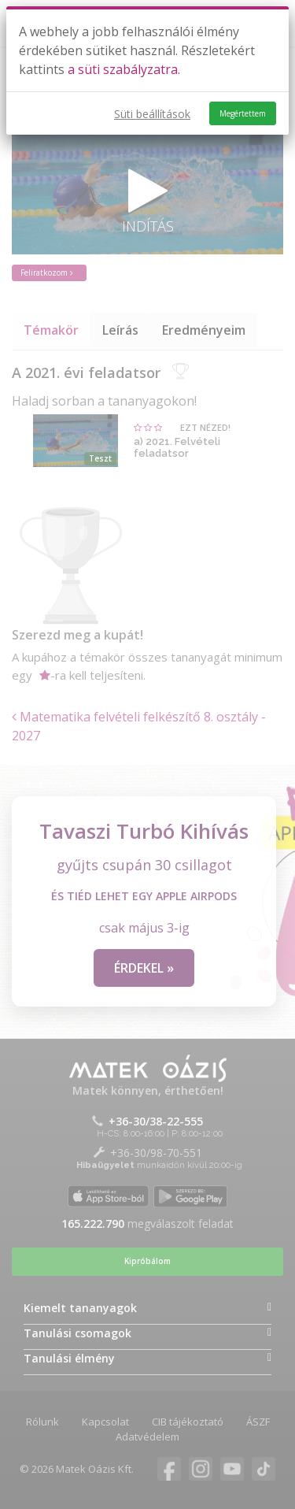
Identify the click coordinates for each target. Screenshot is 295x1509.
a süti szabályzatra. (124, 69)
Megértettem (242, 113)
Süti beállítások (152, 113)
